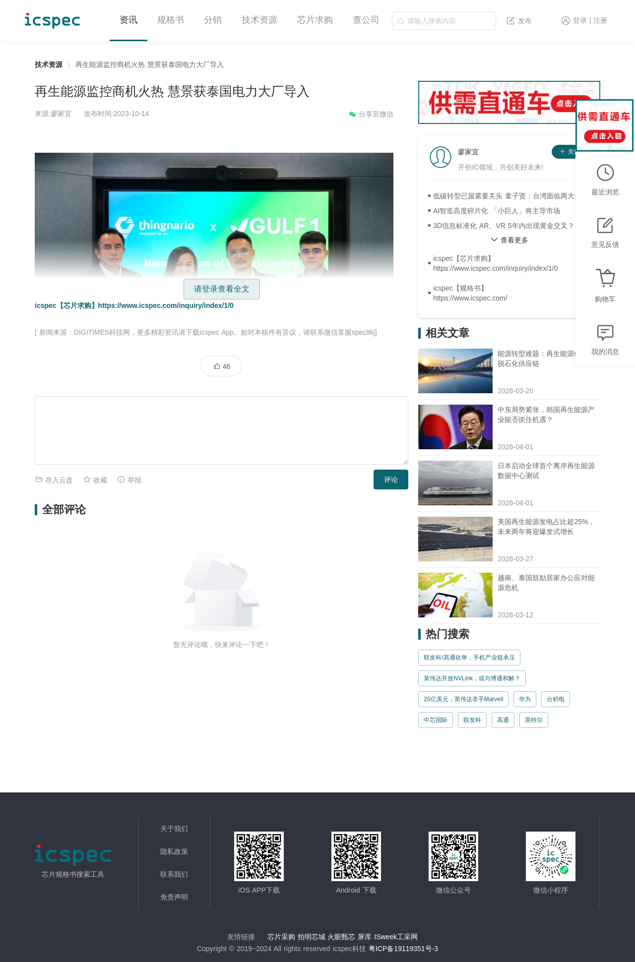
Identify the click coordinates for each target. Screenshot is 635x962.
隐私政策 (174, 851)
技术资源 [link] (49, 64)
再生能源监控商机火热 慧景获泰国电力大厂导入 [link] (149, 64)
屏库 (365, 937)
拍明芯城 (311, 937)
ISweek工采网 (396, 937)
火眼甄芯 (341, 937)
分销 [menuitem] (213, 20)
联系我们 (174, 874)
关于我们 (174, 829)
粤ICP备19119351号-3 (403, 949)
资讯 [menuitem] (128, 20)
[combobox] (444, 21)
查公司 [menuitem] (366, 20)
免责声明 (174, 897)
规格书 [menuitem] (170, 20)
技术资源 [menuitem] (259, 20)
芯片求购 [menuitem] (315, 20)
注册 (600, 21)
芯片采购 (281, 937)
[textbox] (444, 21)
